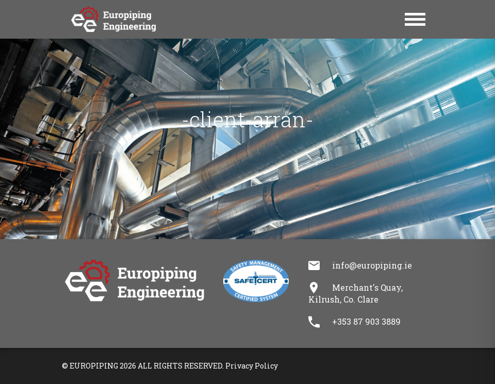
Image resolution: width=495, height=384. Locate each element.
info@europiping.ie (372, 265)
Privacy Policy (251, 366)
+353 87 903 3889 (366, 321)
